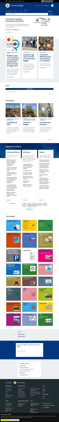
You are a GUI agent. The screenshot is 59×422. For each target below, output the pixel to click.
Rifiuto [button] (7, 420)
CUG (40, 315)
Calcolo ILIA (26, 234)
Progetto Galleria (12, 221)
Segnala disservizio (24, 375)
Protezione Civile (26, 304)
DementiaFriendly (44, 265)
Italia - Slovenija (10, 289)
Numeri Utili (42, 303)
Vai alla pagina (10, 76)
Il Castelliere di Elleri (12, 123)
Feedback (31, 410)
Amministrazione (9, 385)
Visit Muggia (10, 315)
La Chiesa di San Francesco (45, 123)
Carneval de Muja (44, 250)
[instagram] (43, 5)
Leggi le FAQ (23, 365)
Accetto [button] (3, 420)
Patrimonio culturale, (11, 118)
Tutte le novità (9, 32)
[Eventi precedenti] (6, 89)
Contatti (7, 400)
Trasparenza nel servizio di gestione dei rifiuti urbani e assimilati (34, 404)
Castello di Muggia (26, 123)
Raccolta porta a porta (43, 234)
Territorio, (17, 118)
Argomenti (50, 11)
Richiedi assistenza (24, 367)
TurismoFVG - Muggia (43, 289)
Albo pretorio (20, 405)
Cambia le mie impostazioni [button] (14, 420)
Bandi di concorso (20, 404)
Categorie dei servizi (21, 385)
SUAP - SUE (25, 289)
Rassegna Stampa (44, 278)
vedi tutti (29, 209)
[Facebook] (39, 5)
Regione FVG (27, 250)
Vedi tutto (51, 94)
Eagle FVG (26, 221)
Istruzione (26, 152)
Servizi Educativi (28, 315)
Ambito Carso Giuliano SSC (11, 265)
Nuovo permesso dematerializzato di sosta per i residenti (12, 251)
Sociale (41, 152)
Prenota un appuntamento (47, 403)
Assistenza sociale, (10, 52)
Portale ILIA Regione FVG (13, 234)
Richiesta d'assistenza (33, 408)
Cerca (50, 14)
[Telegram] (41, 5)
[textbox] (29, 351)
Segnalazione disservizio (34, 412)
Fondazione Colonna (29, 265)
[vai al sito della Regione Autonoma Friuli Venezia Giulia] (15, 1)
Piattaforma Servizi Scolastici (12, 304)
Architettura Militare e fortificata (29, 120)
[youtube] (46, 5)
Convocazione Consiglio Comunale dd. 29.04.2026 (14, 20)
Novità (44, 385)
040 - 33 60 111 (27, 369)
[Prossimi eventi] (53, 89)
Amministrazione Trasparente (23, 400)
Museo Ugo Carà (27, 278)
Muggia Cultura (11, 278)
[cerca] (52, 5)
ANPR (41, 221)
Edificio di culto (42, 120)
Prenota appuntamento (25, 371)
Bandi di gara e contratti (21, 403)
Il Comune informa (26, 52)
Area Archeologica (10, 120)
